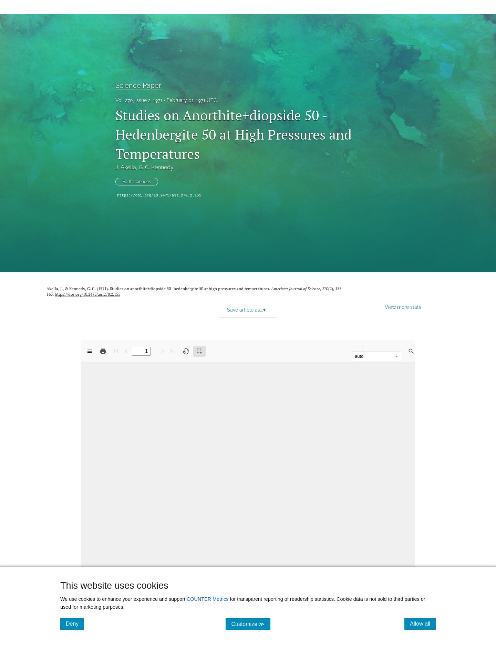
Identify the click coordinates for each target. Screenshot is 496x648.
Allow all (423, 623)
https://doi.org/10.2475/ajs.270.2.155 (159, 195)
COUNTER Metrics (208, 599)
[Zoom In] (362, 346)
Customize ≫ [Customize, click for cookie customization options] (250, 623)
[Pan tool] (185, 351)
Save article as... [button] (246, 310)
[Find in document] (411, 351)
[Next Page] (162, 350)
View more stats (403, 307)
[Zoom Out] (355, 346)
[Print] (103, 351)
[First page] (116, 350)
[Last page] (172, 350)
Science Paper (138, 85)
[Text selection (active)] (199, 351)
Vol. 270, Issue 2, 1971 (138, 100)
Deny (75, 623)
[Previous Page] (126, 350)
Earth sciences (137, 181)
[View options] (89, 351)
